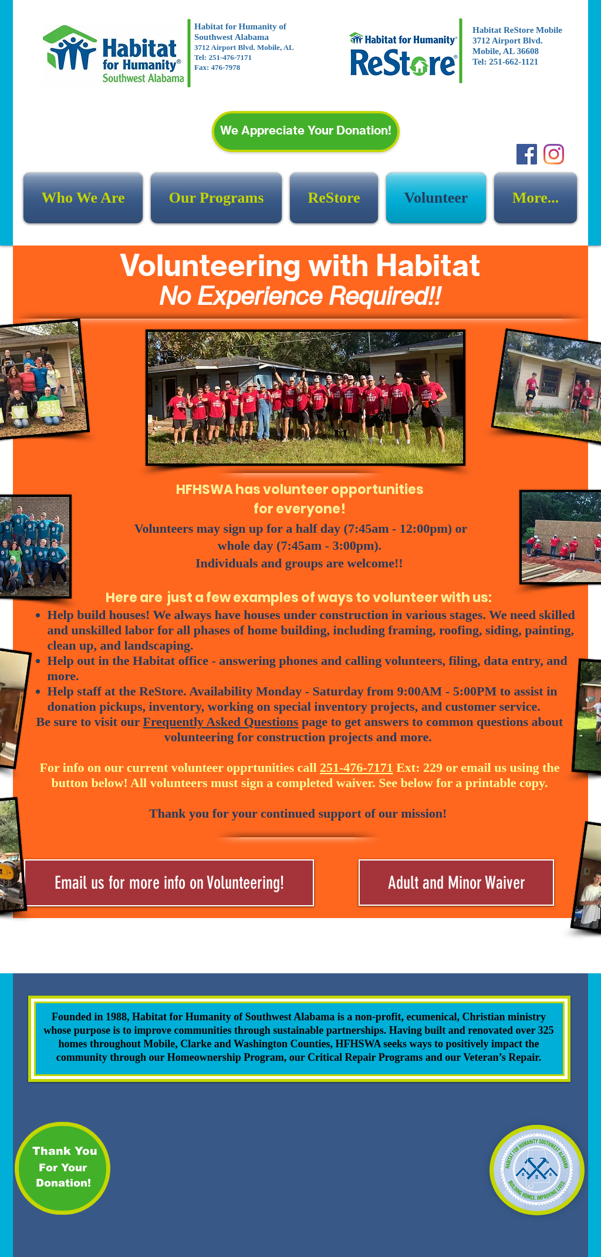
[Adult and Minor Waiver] (456, 882)
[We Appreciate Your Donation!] (306, 131)
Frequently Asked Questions (221, 721)
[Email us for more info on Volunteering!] (169, 882)
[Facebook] (526, 154)
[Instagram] (553, 154)
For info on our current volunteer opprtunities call (216, 767)
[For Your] (62, 1168)
